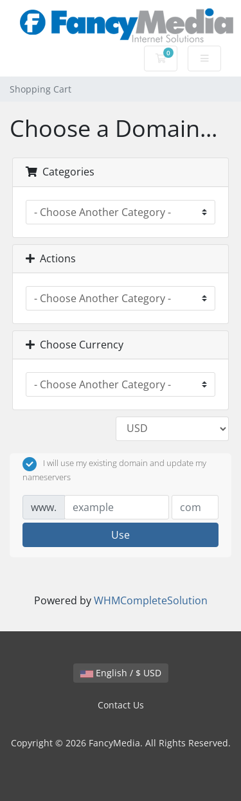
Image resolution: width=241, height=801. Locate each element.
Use (120, 535)
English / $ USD (120, 673)
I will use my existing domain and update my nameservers (114, 470)
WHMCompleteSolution (151, 600)
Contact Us (121, 705)
